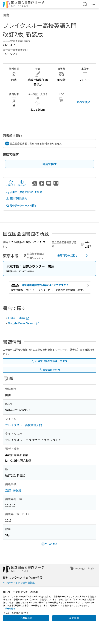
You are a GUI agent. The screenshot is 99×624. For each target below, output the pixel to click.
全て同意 (74, 618)
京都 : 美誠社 (13, 490)
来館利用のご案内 (73, 255)
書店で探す (50, 164)
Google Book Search (23, 323)
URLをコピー (22, 183)
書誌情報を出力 (16, 198)
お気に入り (10, 183)
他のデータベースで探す (21, 205)
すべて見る (84, 102)
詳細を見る (10, 608)
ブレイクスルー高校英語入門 (23, 425)
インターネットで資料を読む (19, 582)
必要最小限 (26, 618)
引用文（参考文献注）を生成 (24, 192)
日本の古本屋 (18, 318)
